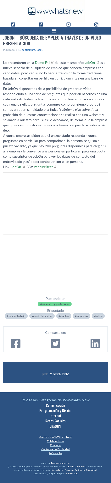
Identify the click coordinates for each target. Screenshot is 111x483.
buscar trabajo (16, 316)
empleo (64, 316)
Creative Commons (76, 466)
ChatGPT (55, 426)
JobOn (90, 62)
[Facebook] (42, 24)
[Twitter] (15, 24)
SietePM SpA (71, 473)
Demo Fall (42, 62)
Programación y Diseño (55, 410)
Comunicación (55, 405)
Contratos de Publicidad (55, 449)
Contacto (55, 445)
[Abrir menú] (55, 31)
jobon (99, 316)
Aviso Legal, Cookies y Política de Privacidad (74, 470)
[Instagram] (98, 24)
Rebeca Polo (58, 373)
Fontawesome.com (60, 463)
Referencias (55, 453)
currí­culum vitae (42, 316)
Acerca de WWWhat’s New (55, 437)
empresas (82, 316)
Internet (55, 415)
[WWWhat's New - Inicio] (56, 11)
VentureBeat (43, 167)
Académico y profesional (54, 304)
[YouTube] (70, 24)
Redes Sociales (55, 420)
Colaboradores (55, 441)
